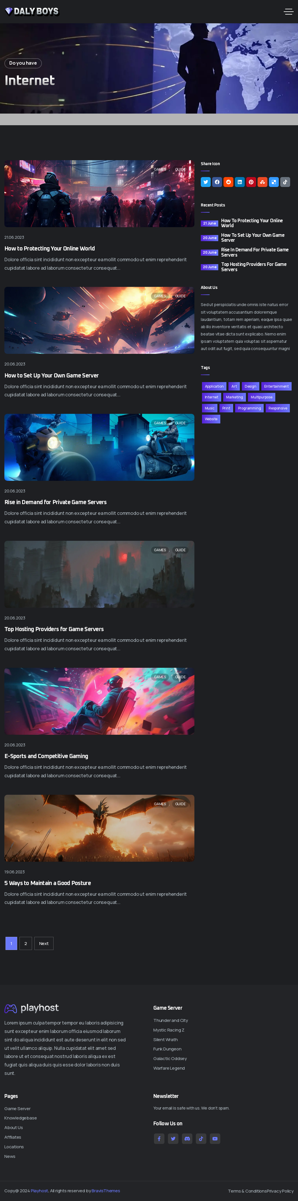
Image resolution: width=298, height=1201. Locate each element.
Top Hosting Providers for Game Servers (54, 629)
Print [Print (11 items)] (226, 408)
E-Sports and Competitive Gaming (46, 756)
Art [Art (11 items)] (234, 386)
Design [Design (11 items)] (250, 386)
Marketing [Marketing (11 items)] (234, 397)
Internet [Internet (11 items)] (211, 397)
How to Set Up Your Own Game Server (51, 376)
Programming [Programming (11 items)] (249, 408)
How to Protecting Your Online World (49, 249)
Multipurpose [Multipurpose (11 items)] (261, 397)
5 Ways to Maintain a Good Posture (47, 883)
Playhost (39, 1191)
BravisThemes (106, 1191)
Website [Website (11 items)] (211, 418)
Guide (180, 169)
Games (160, 169)
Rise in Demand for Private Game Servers (55, 502)
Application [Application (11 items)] (214, 386)
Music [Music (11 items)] (209, 408)
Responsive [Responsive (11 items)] (278, 408)
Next (44, 943)
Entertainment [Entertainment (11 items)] (276, 386)
